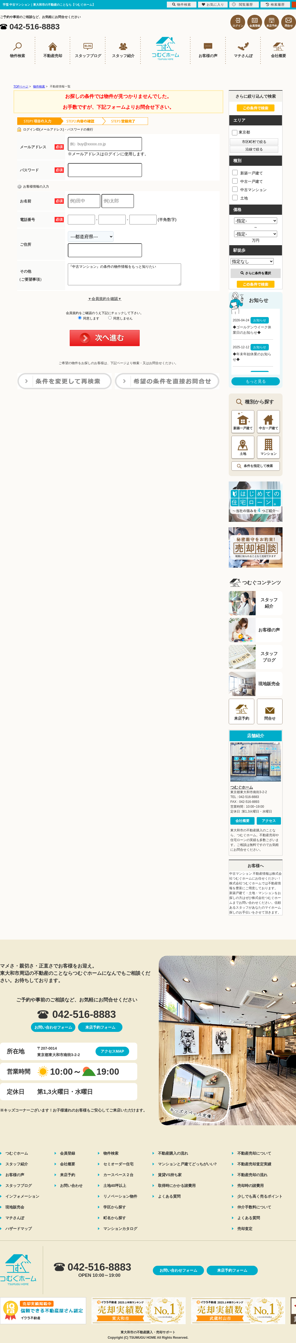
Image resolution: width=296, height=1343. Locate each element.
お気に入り (213, 4)
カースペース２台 (118, 1175)
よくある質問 (169, 1196)
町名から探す (114, 1218)
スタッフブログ (18, 1185)
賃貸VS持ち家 (170, 1175)
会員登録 (67, 1153)
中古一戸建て (247, 181)
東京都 (241, 132)
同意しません (120, 322)
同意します (88, 322)
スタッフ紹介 (16, 1164)
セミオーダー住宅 (118, 1164)
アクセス (269, 821)
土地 (240, 197)
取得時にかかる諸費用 (177, 1185)
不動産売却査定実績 (254, 1164)
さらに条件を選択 (256, 273)
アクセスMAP (112, 1051)
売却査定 (244, 1228)
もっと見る (256, 381)
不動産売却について (254, 1153)
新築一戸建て (247, 172)
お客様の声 (14, 1175)
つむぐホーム (241, 787)
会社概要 (242, 821)
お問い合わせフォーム (53, 1027)
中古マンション (249, 189)
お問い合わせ (71, 1185)
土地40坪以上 (114, 1185)
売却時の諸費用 (250, 1185)
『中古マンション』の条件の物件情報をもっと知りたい (131, 276)
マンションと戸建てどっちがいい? (187, 1164)
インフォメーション (22, 1196)
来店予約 (67, 1175)
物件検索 (110, 1153)
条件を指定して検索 (258, 466)
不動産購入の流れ (173, 1153)
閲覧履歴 (242, 4)
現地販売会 (14, 1207)
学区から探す (114, 1207)
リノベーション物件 (120, 1196)
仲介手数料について (254, 1207)
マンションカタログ (120, 1228)
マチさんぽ (14, 1218)
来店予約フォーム (100, 1027)
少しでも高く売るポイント (260, 1196)
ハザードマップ (18, 1228)
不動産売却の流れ (252, 1175)
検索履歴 (275, 4)
